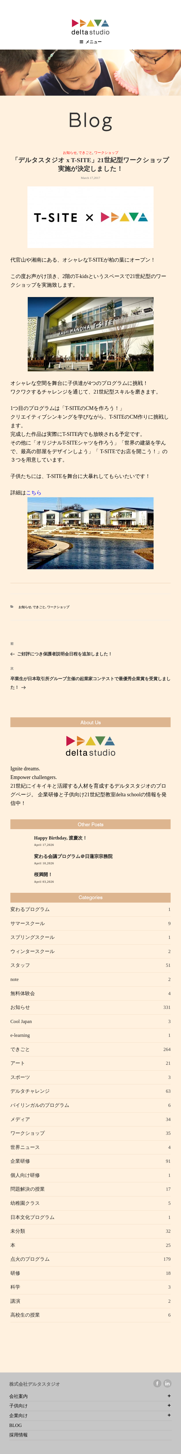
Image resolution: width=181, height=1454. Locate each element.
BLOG (15, 1425)
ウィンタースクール (32, 951)
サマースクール (27, 923)
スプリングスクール (32, 937)
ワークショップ (106, 153)
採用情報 (18, 1434)
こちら (34, 493)
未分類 (17, 1231)
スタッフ (20, 965)
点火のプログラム (30, 1259)
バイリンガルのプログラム (39, 1105)
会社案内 (18, 1396)
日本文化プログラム (32, 1217)
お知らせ (70, 153)
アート (17, 1063)
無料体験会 (22, 993)
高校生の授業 (25, 1315)
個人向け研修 (25, 1175)
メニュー (90, 42)
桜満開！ (43, 874)
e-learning (20, 1035)
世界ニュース (25, 1147)
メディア (20, 1119)
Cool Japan (21, 1021)
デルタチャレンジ (30, 1091)
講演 (15, 1301)
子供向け (18, 1405)
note (14, 979)
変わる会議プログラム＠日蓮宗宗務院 (73, 856)
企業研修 (20, 1161)
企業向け (18, 1415)
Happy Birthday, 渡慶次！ (60, 838)
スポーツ (20, 1077)
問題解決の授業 (27, 1189)
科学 (15, 1287)
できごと (85, 153)
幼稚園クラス (25, 1203)
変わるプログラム (30, 909)
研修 (15, 1273)
